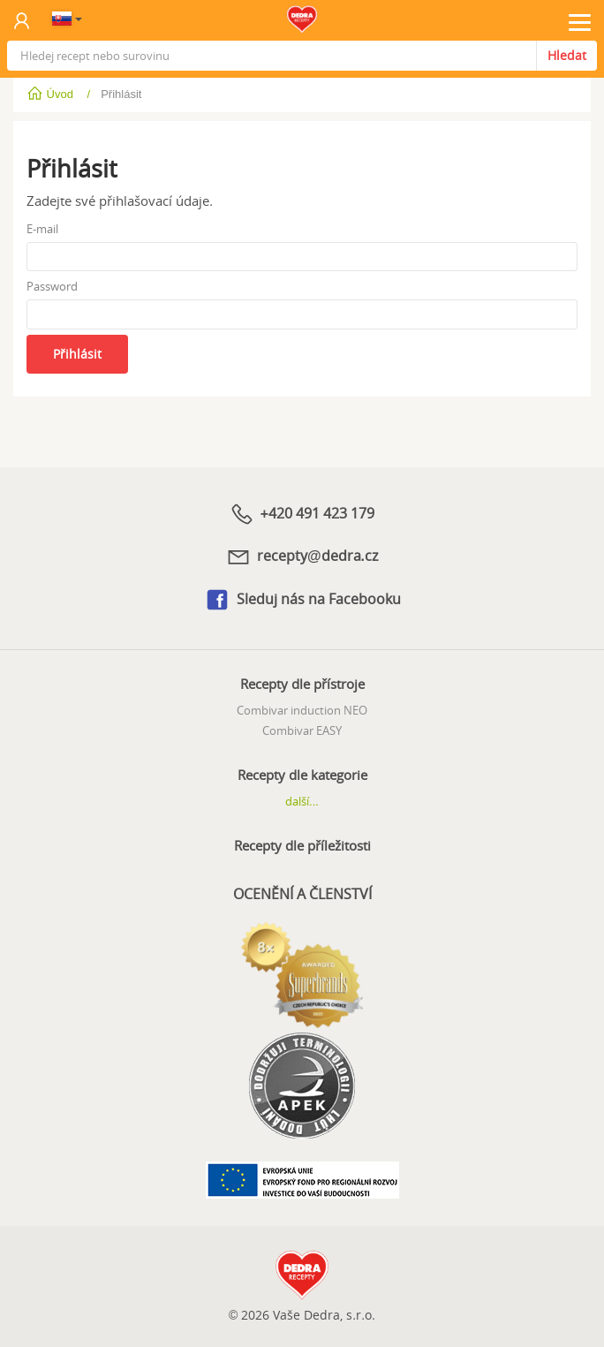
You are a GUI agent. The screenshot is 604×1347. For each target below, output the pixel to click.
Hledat (566, 55)
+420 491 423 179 (302, 514)
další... (302, 801)
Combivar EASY (302, 730)
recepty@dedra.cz (302, 556)
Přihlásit (77, 353)
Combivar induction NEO (302, 710)
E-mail (42, 229)
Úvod (51, 94)
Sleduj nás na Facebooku (302, 599)
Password (52, 286)
